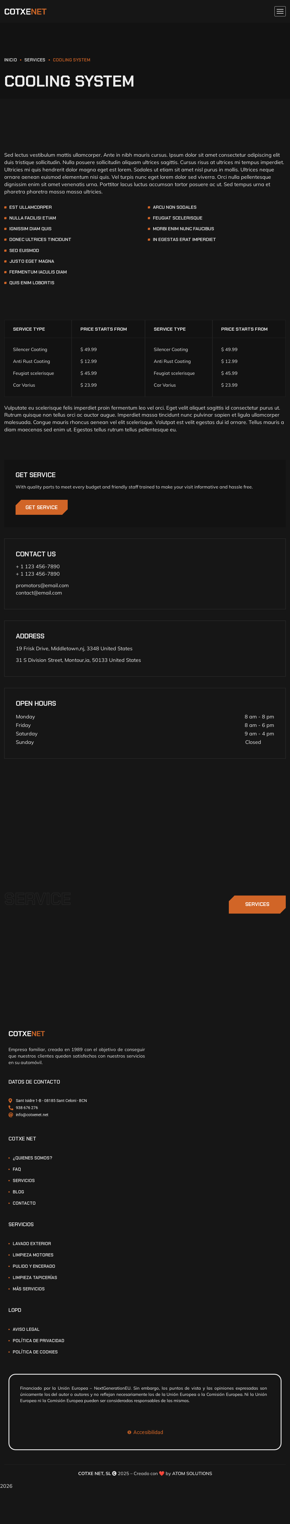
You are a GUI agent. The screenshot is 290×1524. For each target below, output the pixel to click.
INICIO (10, 60)
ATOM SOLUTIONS (192, 1475)
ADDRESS (30, 638)
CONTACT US (36, 556)
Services (34, 60)
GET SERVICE (43, 508)
